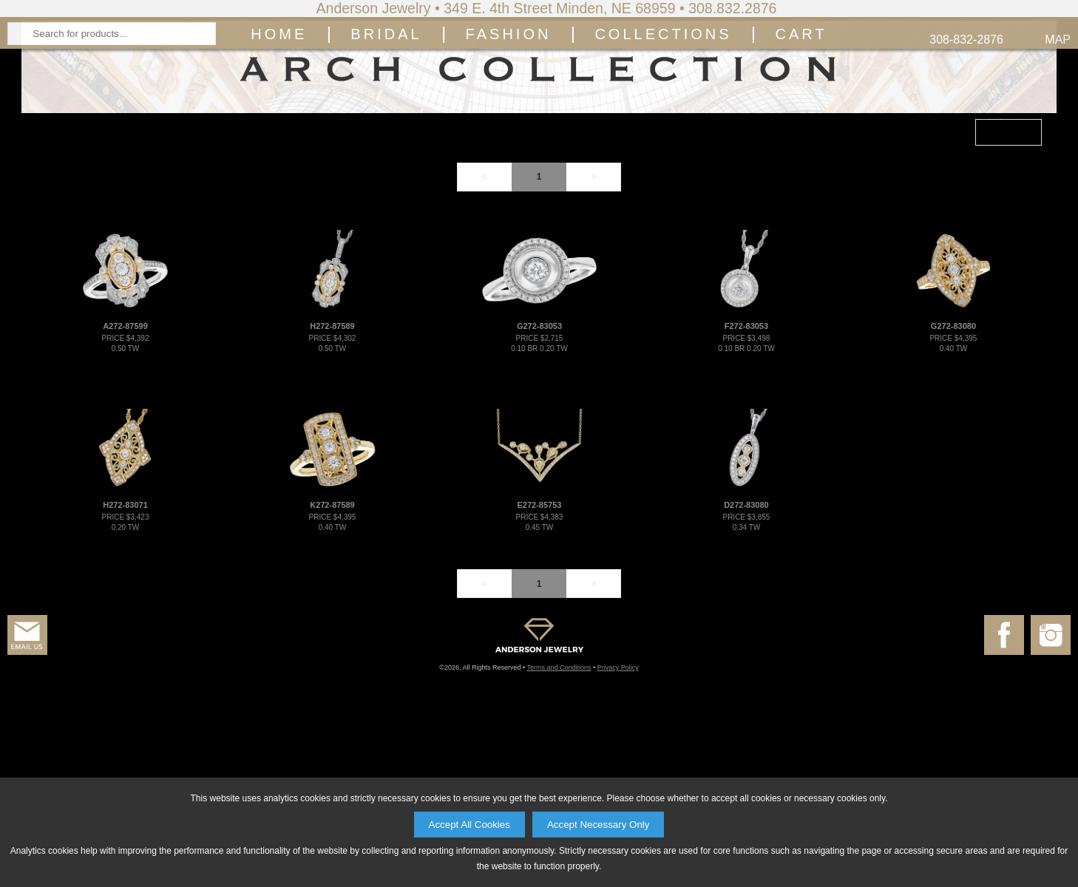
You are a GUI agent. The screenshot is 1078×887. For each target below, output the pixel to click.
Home (279, 145)
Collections (662, 145)
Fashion (509, 145)
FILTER (1006, 293)
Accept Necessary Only (598, 824)
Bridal (385, 145)
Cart (801, 145)
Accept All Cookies (469, 824)
